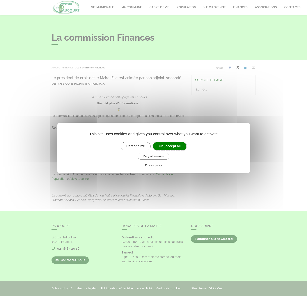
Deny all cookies (153, 156)
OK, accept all (170, 146)
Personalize (135, 146)
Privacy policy (153, 165)
